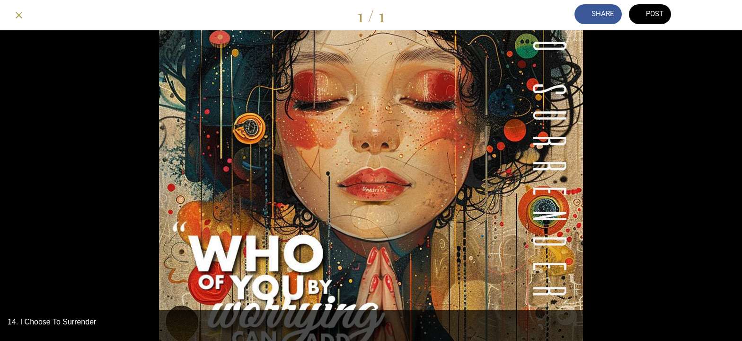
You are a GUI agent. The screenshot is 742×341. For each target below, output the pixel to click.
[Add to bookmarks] (723, 15)
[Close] (19, 15)
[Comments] (698, 15)
